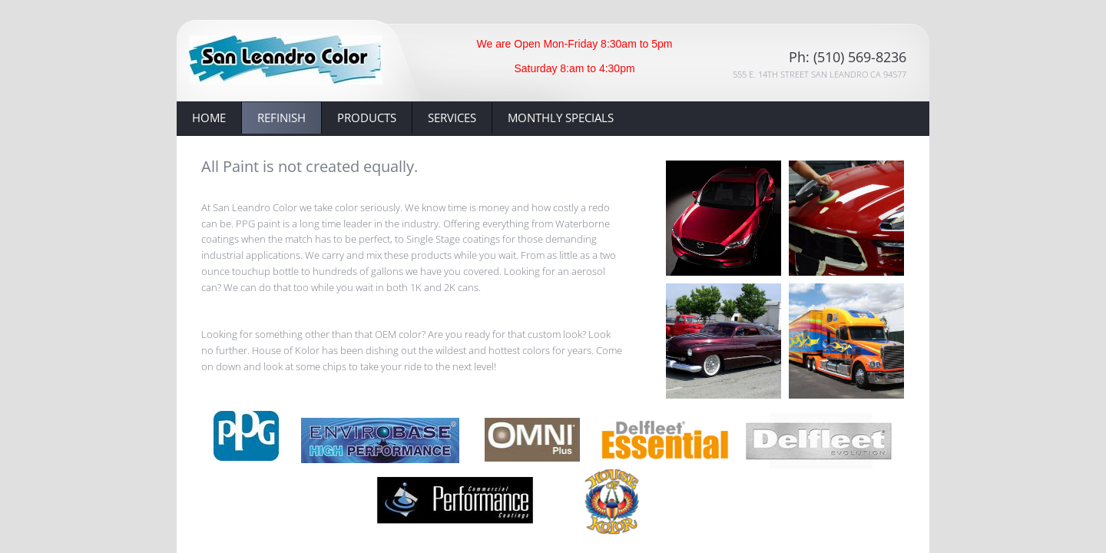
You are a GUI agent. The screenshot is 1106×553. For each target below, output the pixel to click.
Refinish (281, 117)
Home (209, 117)
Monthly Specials (561, 117)
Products (366, 117)
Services (452, 117)
